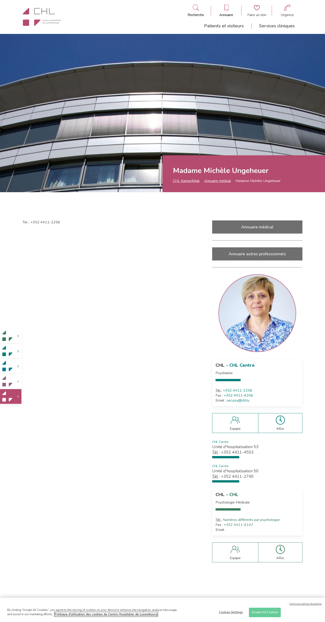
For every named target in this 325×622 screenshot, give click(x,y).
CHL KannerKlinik (186, 180)
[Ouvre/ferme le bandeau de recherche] (196, 11)
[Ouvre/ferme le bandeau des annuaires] (226, 11)
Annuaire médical (217, 180)
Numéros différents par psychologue (251, 520)
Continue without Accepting (305, 605)
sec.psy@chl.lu (238, 400)
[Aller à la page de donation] (256, 11)
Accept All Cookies (264, 614)
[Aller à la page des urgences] (287, 11)
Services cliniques (277, 26)
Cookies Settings (231, 614)
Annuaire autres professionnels (257, 254)
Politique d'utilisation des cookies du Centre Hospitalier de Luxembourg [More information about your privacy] (106, 616)
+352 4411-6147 (238, 525)
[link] (10, 336)
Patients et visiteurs (224, 26)
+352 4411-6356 (238, 395)
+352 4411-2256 (237, 390)
